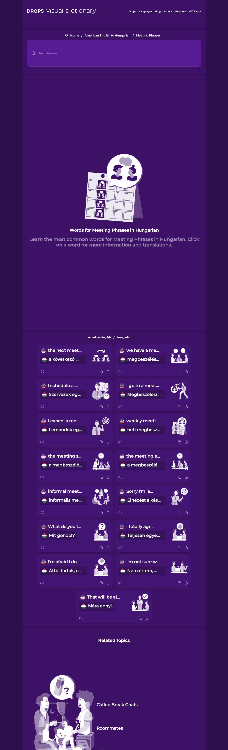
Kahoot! (168, 11)
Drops (132, 11)
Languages (145, 11)
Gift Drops (195, 11)
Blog (158, 11)
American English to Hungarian (107, 35)
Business (180, 11)
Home (74, 35)
